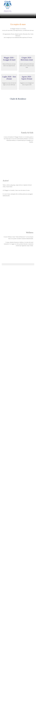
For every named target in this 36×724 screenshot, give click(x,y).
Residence (18, 661)
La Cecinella (18, 658)
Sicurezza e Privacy (18, 671)
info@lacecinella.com (18, 689)
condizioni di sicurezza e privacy (15, 493)
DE (16, 650)
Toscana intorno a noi (18, 670)
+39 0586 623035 (19, 692)
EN (18, 650)
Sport (18, 666)
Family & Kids (18, 665)
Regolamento (18, 675)
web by (18, 716)
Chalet (18, 660)
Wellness (18, 668)
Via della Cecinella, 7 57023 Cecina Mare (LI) (18, 681)
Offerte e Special (18, 663)
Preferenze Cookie (18, 673)
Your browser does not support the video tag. (18, 10)
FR (19, 650)
